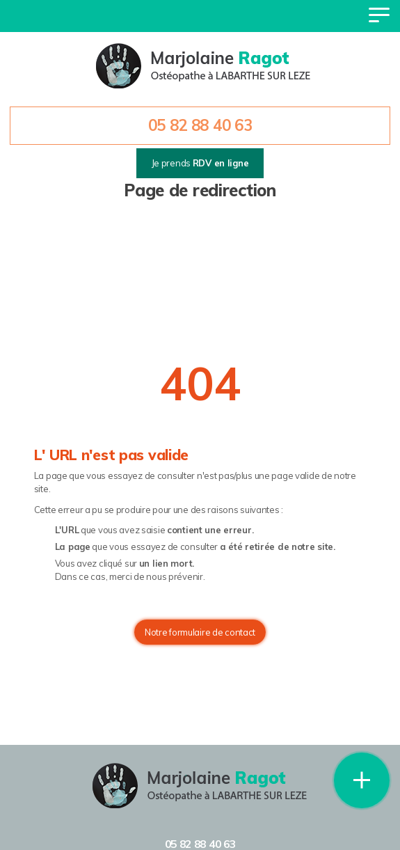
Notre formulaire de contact (200, 632)
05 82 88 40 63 (200, 125)
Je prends (200, 162)
